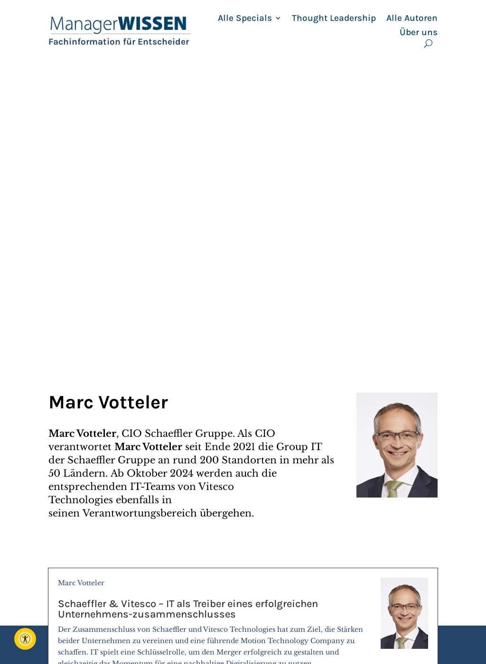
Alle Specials (245, 18)
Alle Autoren (412, 18)
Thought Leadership (334, 18)
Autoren (261, 616)
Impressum (365, 616)
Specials (260, 628)
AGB (350, 628)
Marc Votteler (243, 330)
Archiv (355, 605)
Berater (259, 605)
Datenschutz (367, 639)
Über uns (419, 32)
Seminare (264, 639)
